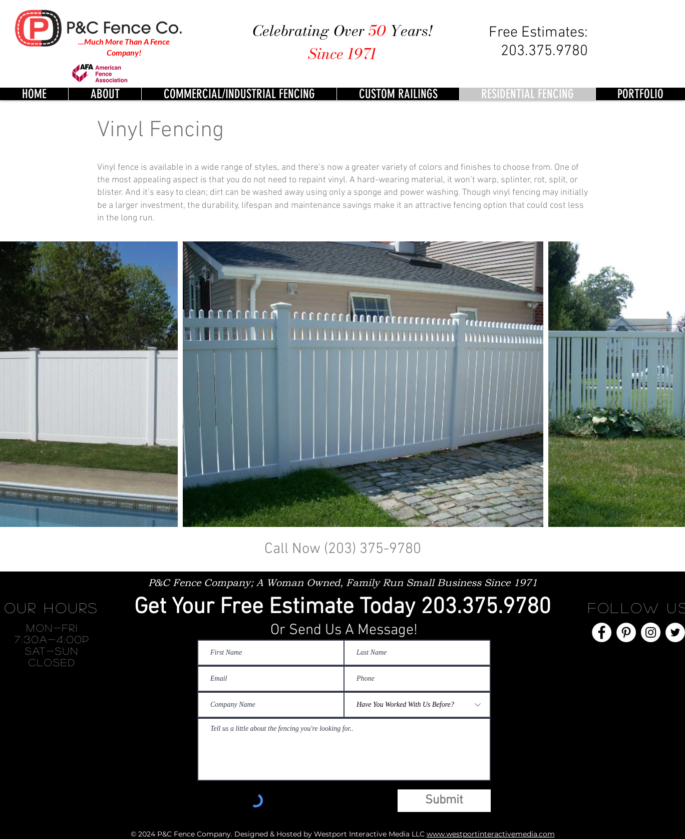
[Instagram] (650, 632)
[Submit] (444, 800)
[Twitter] (675, 632)
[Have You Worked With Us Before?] (417, 705)
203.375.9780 (486, 607)
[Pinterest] (626, 632)
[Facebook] (601, 632)
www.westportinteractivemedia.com (491, 833)
